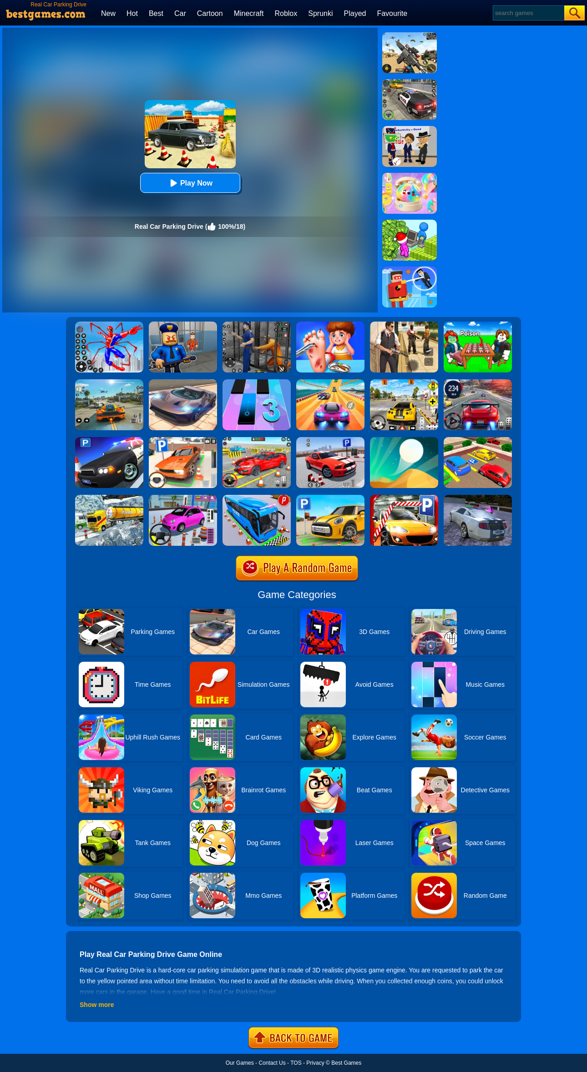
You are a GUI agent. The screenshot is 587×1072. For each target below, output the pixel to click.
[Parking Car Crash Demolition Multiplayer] (478, 498)
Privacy (315, 1063)
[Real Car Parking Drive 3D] (478, 440)
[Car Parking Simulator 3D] (330, 498)
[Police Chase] (409, 82)
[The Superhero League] (409, 270)
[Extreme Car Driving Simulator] (183, 382)
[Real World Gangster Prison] (257, 325)
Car (180, 13)
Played (355, 13)
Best (156, 13)
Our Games (240, 1063)
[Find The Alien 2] (409, 129)
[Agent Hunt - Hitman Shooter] (404, 325)
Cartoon (210, 13)
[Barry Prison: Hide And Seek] (183, 325)
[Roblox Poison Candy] (478, 325)
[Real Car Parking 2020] (404, 498)
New (108, 13)
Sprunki (320, 13)
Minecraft (249, 13)
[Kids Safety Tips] (330, 325)
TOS (295, 1063)
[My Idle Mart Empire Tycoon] (409, 223)
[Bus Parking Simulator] (257, 498)
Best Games (346, 1063)
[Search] (528, 12)
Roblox (285, 13)
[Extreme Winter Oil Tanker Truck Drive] (109, 498)
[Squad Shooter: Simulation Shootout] (409, 35)
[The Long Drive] (404, 382)
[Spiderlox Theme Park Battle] (109, 325)
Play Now (190, 183)
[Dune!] (404, 440)
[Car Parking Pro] (183, 498)
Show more (97, 1004)
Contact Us (271, 1063)
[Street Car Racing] (478, 382)
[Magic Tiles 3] (257, 382)
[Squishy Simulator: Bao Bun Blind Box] (409, 176)
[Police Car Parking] (109, 440)
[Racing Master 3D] (330, 382)
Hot (132, 13)
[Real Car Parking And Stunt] (257, 440)
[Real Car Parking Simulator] (330, 440)
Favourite (392, 13)
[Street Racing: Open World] (109, 382)
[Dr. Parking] (183, 440)
